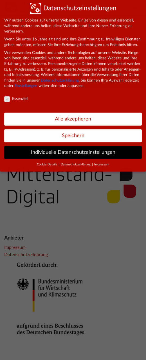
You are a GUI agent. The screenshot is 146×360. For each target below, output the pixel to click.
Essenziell (16, 96)
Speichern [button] (73, 132)
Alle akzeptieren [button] (73, 116)
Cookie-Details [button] (47, 161)
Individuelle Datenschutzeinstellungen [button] (73, 149)
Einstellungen (26, 83)
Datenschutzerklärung (60, 78)
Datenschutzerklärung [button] (76, 161)
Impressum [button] (101, 161)
